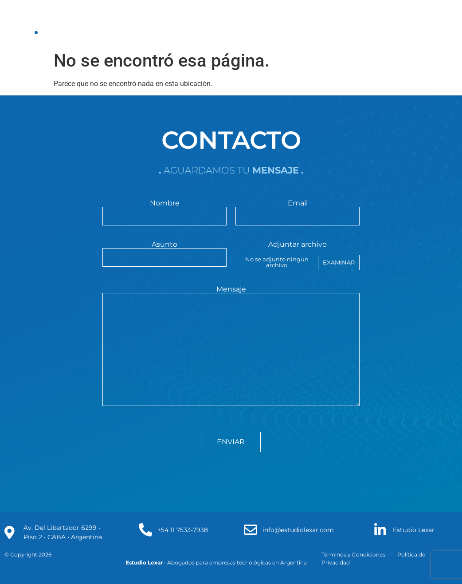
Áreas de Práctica (156, 23)
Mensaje (230, 346)
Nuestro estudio (82, 23)
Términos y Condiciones (353, 554)
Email (297, 210)
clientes (280, 23)
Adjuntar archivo (297, 255)
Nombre (164, 210)
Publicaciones (226, 23)
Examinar (339, 262)
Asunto (164, 251)
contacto (327, 23)
